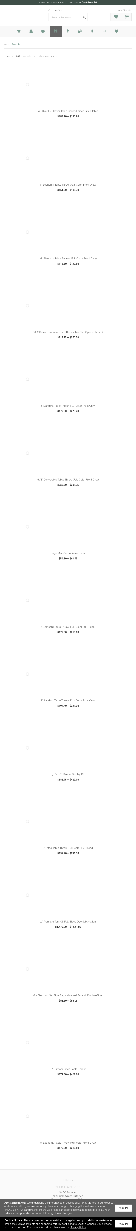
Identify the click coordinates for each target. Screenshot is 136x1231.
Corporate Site (55, 10)
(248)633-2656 (90, 2)
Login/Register (124, 10)
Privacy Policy (78, 1227)
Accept (123, 1208)
